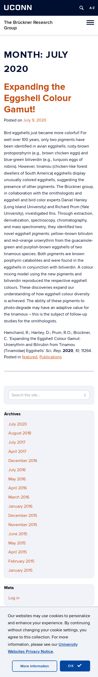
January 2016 (20, 506)
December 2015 (22, 515)
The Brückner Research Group (28, 25)
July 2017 (16, 442)
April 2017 (17, 451)
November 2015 (22, 524)
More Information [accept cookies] (34, 666)
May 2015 (17, 543)
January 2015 (20, 570)
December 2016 (22, 460)
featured (29, 357)
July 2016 (17, 470)
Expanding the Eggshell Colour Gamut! (37, 98)
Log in (14, 598)
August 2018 (19, 433)
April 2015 (17, 552)
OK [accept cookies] (75, 665)
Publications (50, 357)
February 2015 (21, 561)
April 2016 (17, 488)
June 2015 (17, 534)
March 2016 (18, 497)
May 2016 (17, 479)
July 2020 (17, 424)
